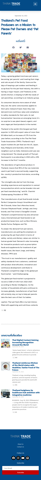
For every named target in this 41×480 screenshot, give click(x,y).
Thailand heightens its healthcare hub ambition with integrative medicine (26, 392)
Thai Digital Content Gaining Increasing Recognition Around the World (25, 342)
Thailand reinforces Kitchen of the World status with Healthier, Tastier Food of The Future (25, 366)
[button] (35, 4)
